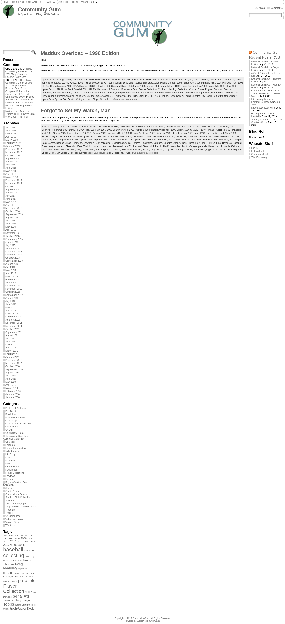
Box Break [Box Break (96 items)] (30, 550)
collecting (171, 89)
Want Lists (10, 525)
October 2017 (12, 186)
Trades (9, 512)
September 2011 (14, 332)
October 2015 (12, 236)
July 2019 (10, 127)
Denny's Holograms (142, 143)
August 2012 (12, 298)
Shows (8, 488)
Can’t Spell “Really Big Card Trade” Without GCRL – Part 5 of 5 (266, 93)
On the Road (12, 466)
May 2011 (10, 344)
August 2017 (12, 192)
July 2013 (10, 267)
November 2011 (13, 326)
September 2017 (14, 189)
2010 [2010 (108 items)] (6, 541)
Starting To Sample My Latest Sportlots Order (266, 121)
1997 (196, 129)
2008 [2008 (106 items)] (24, 538)
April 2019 (10, 136)
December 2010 (13, 360)
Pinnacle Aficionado (231, 146)
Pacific (158, 146)
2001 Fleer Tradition (206, 139)
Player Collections (14, 472)
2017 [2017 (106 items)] (6, 544)
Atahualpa (155, 621)
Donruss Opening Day (174, 143)
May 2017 (10, 202)
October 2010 (12, 366)
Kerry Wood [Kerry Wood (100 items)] (21, 576)
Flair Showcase (91, 92)
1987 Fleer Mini (110, 126)
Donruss (218, 89)
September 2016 (14, 214)
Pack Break (11, 469)
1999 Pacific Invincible (144, 136)
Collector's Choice (187, 89)
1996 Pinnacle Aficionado (156, 129)
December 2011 (13, 322)
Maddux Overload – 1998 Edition (80, 53)
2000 (190, 136)
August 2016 (12, 217)
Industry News (12, 451)
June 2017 (10, 198)
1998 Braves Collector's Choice (128, 79)
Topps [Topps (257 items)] (8, 604)
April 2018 (10, 174)
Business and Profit (15, 417)
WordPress (142, 621)
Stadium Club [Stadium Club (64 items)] (9, 600)
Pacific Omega (192, 92)
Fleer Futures (208, 143)
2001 (170, 139)
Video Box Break (14, 519)
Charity (9, 429)
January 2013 (12, 282)
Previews (10, 476)
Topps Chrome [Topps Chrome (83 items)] (22, 604)
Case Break (11, 426)
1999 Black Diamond (107, 136)
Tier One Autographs (16, 503)
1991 (197, 126)
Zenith (71, 99)
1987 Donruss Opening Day (86, 126)
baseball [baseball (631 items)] (13, 549)
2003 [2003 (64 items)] (31, 535)
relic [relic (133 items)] (27, 592)
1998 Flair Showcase (89, 82)
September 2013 (14, 260)
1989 (122, 126)
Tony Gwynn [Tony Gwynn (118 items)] (23, 600)
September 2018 (14, 158)
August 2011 (12, 335)
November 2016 (13, 208)
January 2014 (12, 248)
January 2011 (12, 357)
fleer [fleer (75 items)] (20, 560)
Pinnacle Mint (231, 92)
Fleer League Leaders (53, 146)
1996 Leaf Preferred (117, 129)
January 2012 (12, 319)
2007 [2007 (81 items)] (17, 538)
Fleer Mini (71, 146)
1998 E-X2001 (69, 82)
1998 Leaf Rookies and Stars (138, 82)
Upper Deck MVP (50, 152)
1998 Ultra (225, 86)
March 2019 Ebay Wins (263, 107)
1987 (68, 126)
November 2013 (13, 254)
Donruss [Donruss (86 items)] (13, 560)
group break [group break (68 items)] (21, 568)
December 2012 (13, 285)
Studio (157, 96)
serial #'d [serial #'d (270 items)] (21, 596)
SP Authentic (118, 96)
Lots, (90, 99)
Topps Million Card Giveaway (20, 506)
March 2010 (11, 388)
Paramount (217, 92)
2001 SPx (223, 139)
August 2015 (12, 242)
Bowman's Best (129, 89)
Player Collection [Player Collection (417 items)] (13, 588)
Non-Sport (10, 460)
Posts (261, 8)
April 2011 (10, 347)
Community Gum (39, 9)
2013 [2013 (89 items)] (26, 541)
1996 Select (177, 129)
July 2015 (10, 245)
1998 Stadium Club (115, 86)
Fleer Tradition (107, 92)
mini (151, 146)
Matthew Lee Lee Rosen (18, 102)
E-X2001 (77, 92)
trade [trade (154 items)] (14, 608)
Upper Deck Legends (231, 149)
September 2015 (14, 239)
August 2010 (12, 372)
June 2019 (10, 130)
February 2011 (13, 354)
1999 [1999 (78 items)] (15, 535)
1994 (225, 126)
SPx (124, 149)
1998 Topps (146, 86)
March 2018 (11, 177)
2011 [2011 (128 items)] (13, 541)
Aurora (51, 143)
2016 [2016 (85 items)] (32, 541)
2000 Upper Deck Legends (88, 139)
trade (196, 149)
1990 (161, 126)
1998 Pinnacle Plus (227, 82)
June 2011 (10, 341)
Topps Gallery (176, 96)
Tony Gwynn (156, 149)
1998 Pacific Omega (164, 82)
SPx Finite (132, 96)
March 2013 (11, 276)
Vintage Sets (12, 522)
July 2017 (10, 195)
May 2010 (10, 381)
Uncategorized (13, 516)
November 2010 (13, 363)
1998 (68, 79)
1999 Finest (125, 136)
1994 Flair (84, 129)
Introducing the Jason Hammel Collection (262, 100)
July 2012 (10, 301)
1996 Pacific (135, 129)
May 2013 (10, 270)
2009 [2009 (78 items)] (29, 538)
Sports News (12, 491)
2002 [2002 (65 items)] (26, 535)
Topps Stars (186, 149)
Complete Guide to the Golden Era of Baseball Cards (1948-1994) (17, 94)
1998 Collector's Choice (158, 79)
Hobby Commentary (15, 448)
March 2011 (11, 350)
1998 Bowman (79, 79)
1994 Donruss (70, 129)
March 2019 (11, 139)
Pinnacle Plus (49, 96)
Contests (10, 441)
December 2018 (13, 149)
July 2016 (10, 220)
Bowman (115, 89)
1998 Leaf (193, 133)
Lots (7, 457)
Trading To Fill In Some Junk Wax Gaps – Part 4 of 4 (20, 115)
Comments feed (259, 154)
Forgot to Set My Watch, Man (76, 110)
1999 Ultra (180, 136)
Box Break (10, 411)
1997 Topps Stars (70, 133)
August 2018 (12, 161)
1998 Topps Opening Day (188, 86)
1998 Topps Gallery (163, 86)
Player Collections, (114, 152)
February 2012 (13, 316)
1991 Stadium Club (212, 126)
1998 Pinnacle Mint (205, 82)
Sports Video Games (16, 494)
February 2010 (13, 391)
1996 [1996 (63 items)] (5, 535)
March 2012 (11, 313)
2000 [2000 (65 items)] (21, 535)
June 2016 (10, 223)
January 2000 (12, 397)
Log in (254, 148)
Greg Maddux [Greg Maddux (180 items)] (13, 566)
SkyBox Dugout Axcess (99, 96)
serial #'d (80, 96)
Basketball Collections (16, 408)
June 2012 (10, 304)
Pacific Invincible (172, 146)
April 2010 (10, 385)
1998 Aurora (93, 133)
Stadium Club (146, 96)
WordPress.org (259, 157)
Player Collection (65, 96)
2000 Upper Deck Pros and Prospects (147, 139)
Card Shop (11, 420)
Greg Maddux (123, 92)
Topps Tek (211, 96)
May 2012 (10, 307)
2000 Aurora (200, 136)
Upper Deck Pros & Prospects (76, 152)
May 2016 (10, 226)
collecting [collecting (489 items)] (13, 555)
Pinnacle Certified (51, 149)
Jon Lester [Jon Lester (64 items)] (20, 573)
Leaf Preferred (115, 146)
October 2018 (12, 155)
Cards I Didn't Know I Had (18, 423)
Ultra (220, 96)
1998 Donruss (201, 79)
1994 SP (95, 129)
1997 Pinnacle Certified (213, 129)
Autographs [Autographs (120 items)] (17, 544)
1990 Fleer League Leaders (179, 126)
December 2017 (13, 180)
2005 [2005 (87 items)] (11, 538)
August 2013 (12, 264)
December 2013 (13, 251)
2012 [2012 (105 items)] (20, 541)
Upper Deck (230, 96)
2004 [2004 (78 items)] (5, 538)
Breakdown (11, 414)
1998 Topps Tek (210, 86)
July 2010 (10, 375)
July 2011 (10, 338)
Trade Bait (10, 509)
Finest (191, 143)
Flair (197, 143)
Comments (277, 8)
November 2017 (13, 183)
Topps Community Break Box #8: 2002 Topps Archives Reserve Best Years (19, 72)
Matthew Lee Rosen (15, 111)
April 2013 (10, 273)
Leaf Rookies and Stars (171, 92)
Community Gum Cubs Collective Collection (16, 437)
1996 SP (188, 129)
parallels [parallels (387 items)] (26, 580)
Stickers (9, 500)
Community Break (14, 433)
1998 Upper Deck (86, 136)
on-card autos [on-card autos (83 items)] (10, 581)
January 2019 (12, 146)
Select (98, 149)
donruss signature (62, 92)
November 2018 (13, 152)
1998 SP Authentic (76, 86)
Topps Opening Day (195, 96)
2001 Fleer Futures (185, 139)
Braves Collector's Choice (152, 89)
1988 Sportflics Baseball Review (19, 98)
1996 (103, 129)
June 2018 (10, 167)
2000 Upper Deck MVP (115, 139)
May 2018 (10, 171)
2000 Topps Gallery (62, 139)
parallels (205, 92)
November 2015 (13, 233)
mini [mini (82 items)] (31, 576)
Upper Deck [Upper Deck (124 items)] (26, 608)
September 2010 (14, 369)
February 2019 (13, 143)
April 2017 (10, 205)
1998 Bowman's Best (100, 79)
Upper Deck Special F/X (54, 99)
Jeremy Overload (149, 92)
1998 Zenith (93, 89)
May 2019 (10, 133)
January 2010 (12, 394)
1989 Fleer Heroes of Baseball (142, 126)
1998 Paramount (185, 82)
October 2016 (12, 211)
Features (10, 445)
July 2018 (10, 164)
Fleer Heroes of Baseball (229, 143)
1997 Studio (53, 133)
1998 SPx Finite (95, 86)
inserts (135, 92)
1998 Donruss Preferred (221, 79)
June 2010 (10, 378)
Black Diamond (74, 143)
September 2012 (14, 295)
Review (9, 479)
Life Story (10, 454)
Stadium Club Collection (17, 497)
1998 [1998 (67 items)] (10, 535)
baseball (105, 89)
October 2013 (12, 257)
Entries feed (257, 151)
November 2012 (13, 288)
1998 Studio (133, 86)
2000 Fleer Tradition (218, 136)
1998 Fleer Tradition (111, 82)
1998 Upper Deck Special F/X (70, 89)
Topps (165, 96)
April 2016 (10, 229)
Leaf (104, 146)
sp (104, 149)
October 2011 (12, 329)
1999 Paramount (165, 136)
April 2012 (10, 310)
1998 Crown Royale (182, 79)
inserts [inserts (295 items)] (9, 572)
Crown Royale (205, 89)
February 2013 (13, 279)
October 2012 (12, 291)
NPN (7, 463)
